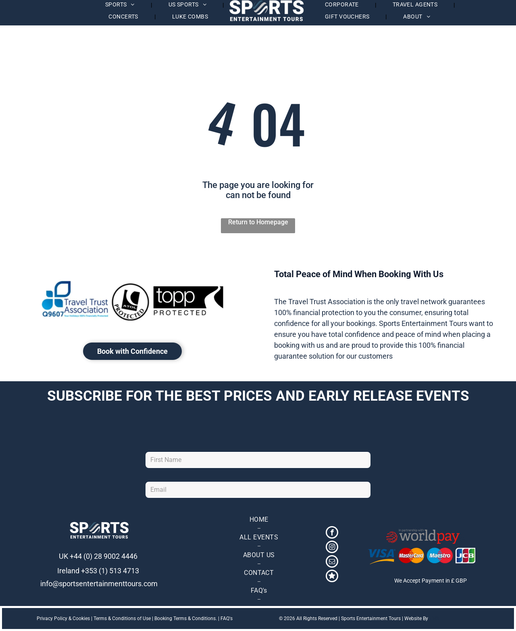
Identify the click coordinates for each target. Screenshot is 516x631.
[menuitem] (124, 17)
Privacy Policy (52, 618)
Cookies (81, 618)
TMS (434, 618)
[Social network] (332, 577)
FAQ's (227, 618)
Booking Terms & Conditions (185, 618)
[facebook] (332, 533)
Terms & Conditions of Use (122, 618)
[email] (332, 562)
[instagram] (332, 548)
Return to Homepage (258, 222)
